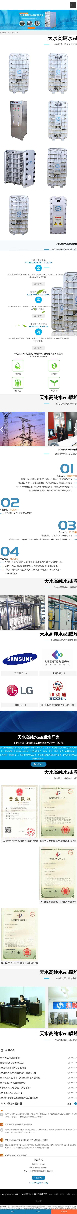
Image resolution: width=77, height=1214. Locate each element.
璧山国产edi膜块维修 (15, 1207)
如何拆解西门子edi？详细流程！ (18, 1110)
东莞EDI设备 (59, 1194)
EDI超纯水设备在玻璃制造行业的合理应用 (19, 1098)
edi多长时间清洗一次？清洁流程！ (18, 1126)
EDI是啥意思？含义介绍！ (12, 1093)
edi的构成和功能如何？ (10, 1058)
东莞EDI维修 (71, 1194)
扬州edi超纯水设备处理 (46, 1209)
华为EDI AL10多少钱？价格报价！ (15, 1088)
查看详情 (39, 764)
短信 (38, 1212)
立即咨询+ (38, 284)
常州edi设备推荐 (29, 1207)
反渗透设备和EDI (41, 1207)
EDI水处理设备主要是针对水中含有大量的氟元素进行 (26, 1141)
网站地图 (38, 1201)
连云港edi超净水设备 (13, 1209)
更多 (69, 1103)
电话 (12, 1212)
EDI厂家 (11, 32)
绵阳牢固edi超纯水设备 (29, 1209)
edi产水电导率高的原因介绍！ (13, 1083)
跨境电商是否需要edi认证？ (12, 1063)
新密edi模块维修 (60, 1209)
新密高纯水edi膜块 (64, 1207)
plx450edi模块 (53, 1207)
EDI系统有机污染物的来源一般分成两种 (18, 1073)
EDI (18, 4)
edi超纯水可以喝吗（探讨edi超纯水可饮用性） (21, 1078)
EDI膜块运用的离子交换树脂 (13, 1068)
